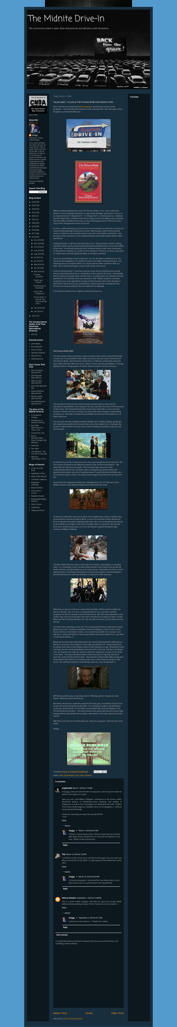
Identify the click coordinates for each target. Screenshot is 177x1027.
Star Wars (35, 448)
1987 (61, 775)
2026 (34, 202)
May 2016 (38, 264)
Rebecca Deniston (69, 898)
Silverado (35, 445)
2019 (34, 226)
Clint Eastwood (37, 359)
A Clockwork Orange (36, 416)
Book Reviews (69, 775)
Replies (67, 826)
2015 (34, 316)
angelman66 (67, 788)
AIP (32, 334)
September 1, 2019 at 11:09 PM (89, 898)
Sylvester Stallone (38, 353)
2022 (34, 216)
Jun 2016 (37, 261)
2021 (34, 219)
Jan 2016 (37, 311)
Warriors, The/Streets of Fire (38, 458)
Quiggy (72, 831)
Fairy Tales (80, 775)
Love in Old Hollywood (38, 292)
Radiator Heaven (37, 496)
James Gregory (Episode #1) (37, 371)
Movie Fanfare (37, 488)
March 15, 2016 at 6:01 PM (89, 877)
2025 (34, 205)
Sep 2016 (38, 250)
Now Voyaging (85, 107)
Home (89, 1013)
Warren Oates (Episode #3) (36, 382)
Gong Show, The (37, 433)
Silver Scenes (36, 504)
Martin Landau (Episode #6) (37, 397)
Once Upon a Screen (36, 492)
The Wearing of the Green (39, 287)
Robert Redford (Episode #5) (37, 392)
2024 (34, 209)
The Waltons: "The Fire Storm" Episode (39, 453)
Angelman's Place (38, 473)
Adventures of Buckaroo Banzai (38, 421)
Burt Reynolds (36, 347)
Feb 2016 (38, 308)
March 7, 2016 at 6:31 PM (88, 831)
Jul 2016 (37, 257)
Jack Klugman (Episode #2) (36, 376)
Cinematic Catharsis (39, 479)
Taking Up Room (37, 510)
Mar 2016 (38, 271)
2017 (34, 233)
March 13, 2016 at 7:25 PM (76, 854)
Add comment (61, 935)
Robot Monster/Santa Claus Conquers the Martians (39, 439)
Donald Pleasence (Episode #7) (38, 402)
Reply (64, 820)
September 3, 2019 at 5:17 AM (90, 918)
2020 (34, 223)
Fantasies (88, 775)
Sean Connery (36, 350)
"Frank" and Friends (38, 281)
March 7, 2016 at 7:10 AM (82, 788)
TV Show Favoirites (38, 275)
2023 (34, 212)
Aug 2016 (38, 254)
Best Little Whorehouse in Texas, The (37, 427)
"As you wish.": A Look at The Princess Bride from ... (40, 300)
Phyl (63, 854)
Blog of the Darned (38, 476)
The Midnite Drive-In (66, 19)
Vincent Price (36, 356)
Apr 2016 (38, 268)
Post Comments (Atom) (73, 1019)
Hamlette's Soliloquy (35, 483)
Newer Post (60, 1013)
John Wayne (36, 344)
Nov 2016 (38, 243)
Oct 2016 (37, 247)
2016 (34, 237)
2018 (34, 230)
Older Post (117, 1013)
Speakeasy (35, 507)
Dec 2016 (38, 240)
